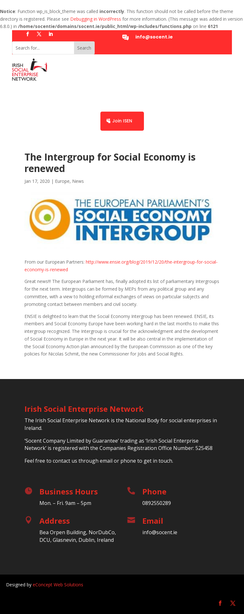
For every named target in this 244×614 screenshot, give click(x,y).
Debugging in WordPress (95, 19)
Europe (62, 181)
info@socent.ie (154, 37)
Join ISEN (122, 121)
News (78, 181)
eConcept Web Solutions (58, 585)
